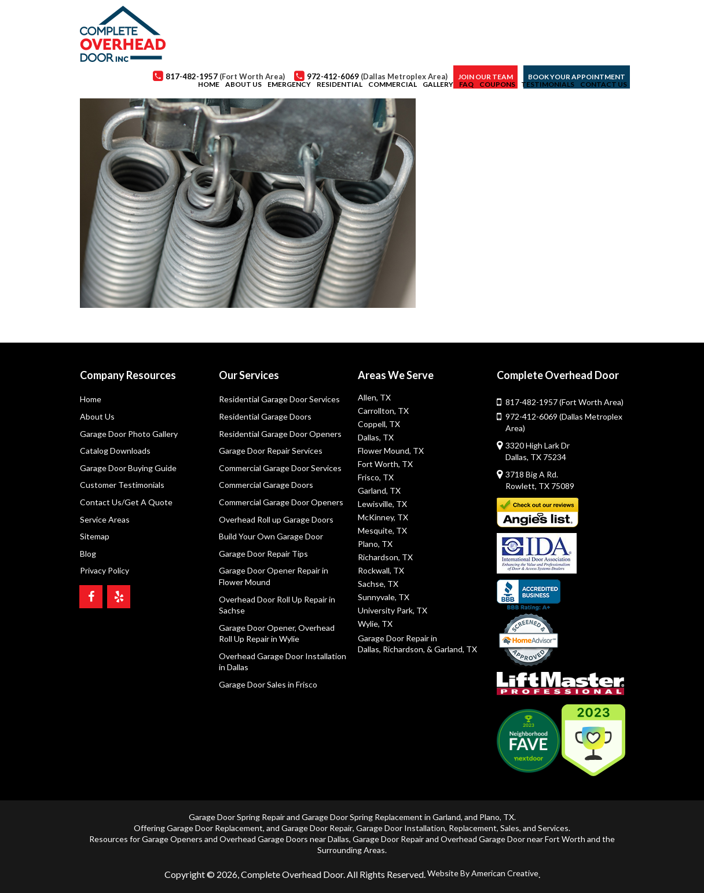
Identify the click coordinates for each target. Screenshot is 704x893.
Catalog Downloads (115, 450)
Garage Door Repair (317, 828)
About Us (97, 416)
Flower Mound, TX (391, 450)
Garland (446, 817)
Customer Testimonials (122, 485)
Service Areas (105, 519)
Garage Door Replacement (215, 828)
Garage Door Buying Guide (128, 468)
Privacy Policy (104, 570)
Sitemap (94, 536)
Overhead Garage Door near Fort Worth (513, 839)
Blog (88, 553)
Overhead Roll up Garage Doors (276, 519)
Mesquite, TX (382, 530)
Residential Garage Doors (265, 416)
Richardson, (404, 649)
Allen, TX (374, 397)
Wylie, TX (375, 624)
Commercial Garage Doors (266, 485)
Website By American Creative (482, 873)
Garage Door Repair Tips (263, 553)
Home (90, 399)
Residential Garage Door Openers (280, 434)
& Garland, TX (452, 649)
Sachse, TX (378, 584)
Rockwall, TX (381, 570)
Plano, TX (375, 544)
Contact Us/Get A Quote (126, 502)
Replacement (473, 828)
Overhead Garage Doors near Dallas (284, 839)
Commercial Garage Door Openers (281, 502)
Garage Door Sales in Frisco (268, 684)
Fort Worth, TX (385, 464)
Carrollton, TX (383, 411)
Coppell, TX (379, 424)
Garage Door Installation (400, 828)
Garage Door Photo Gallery (129, 434)
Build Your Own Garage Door (271, 536)
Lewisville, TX (382, 504)
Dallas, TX (376, 437)
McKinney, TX (383, 517)
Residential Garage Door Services (279, 399)
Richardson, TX (385, 557)
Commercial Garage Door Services (280, 468)
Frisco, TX (376, 477)
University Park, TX (392, 610)
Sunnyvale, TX (383, 597)
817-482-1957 (564, 402)
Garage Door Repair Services (270, 450)
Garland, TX (379, 490)
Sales (509, 828)
